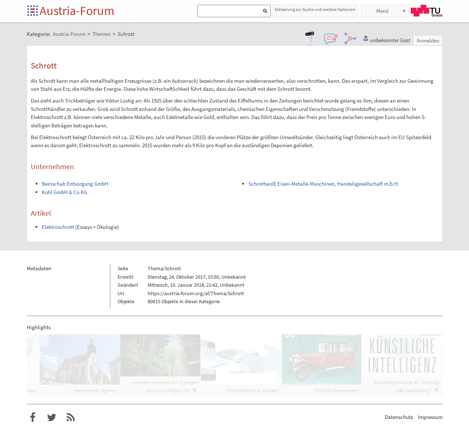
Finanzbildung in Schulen (252, 390)
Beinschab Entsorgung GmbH (75, 183)
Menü (382, 10)
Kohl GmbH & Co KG (64, 192)
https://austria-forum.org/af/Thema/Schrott (196, 293)
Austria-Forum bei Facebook (32, 417)
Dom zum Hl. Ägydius (95, 390)
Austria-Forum (77, 10)
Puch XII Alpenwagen (336, 390)
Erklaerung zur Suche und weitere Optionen (315, 9)
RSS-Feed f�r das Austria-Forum (71, 417)
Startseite (33, 11)
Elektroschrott (58, 226)
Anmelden (428, 40)
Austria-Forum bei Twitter (52, 417)
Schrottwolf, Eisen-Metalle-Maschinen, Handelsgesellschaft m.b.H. (323, 183)
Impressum (430, 416)
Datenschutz (399, 416)
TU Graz (426, 10)
